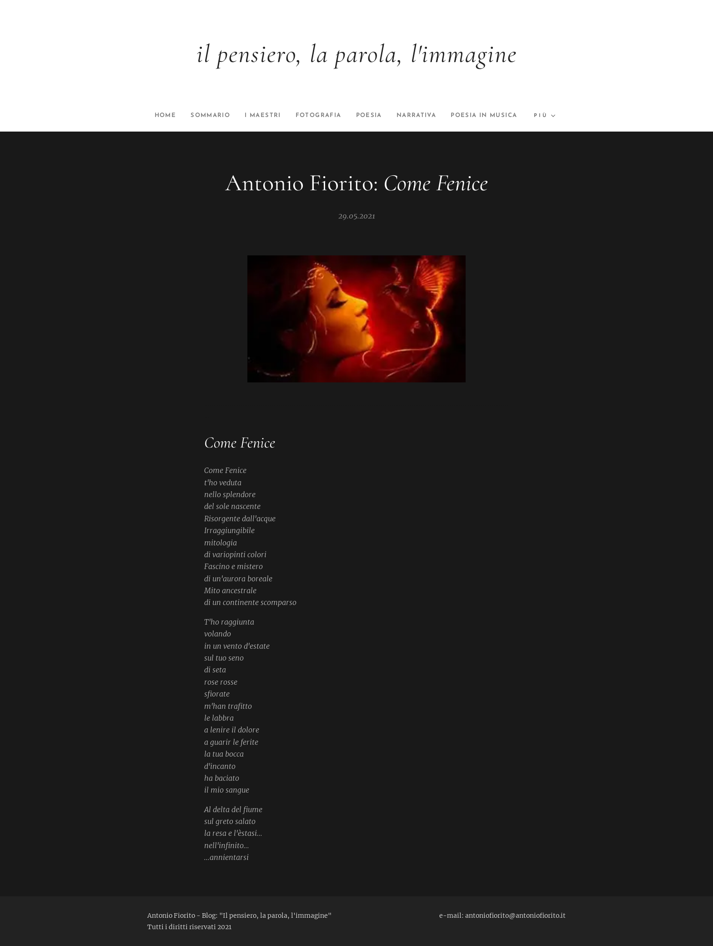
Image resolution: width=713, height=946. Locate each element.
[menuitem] (197, 115)
